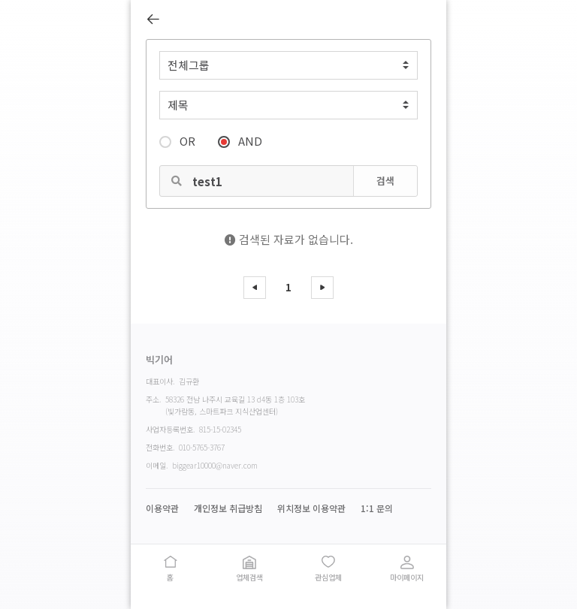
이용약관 (162, 508)
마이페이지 (407, 577)
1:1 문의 (377, 508)
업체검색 (249, 577)
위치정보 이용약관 (311, 508)
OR (177, 140)
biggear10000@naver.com (215, 465)
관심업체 (328, 577)
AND (240, 140)
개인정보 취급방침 (228, 508)
